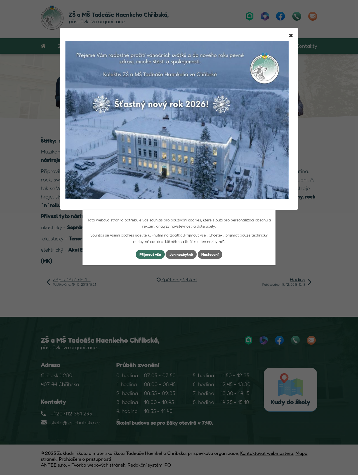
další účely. (206, 225)
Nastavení (211, 254)
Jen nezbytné (181, 254)
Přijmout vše (149, 254)
